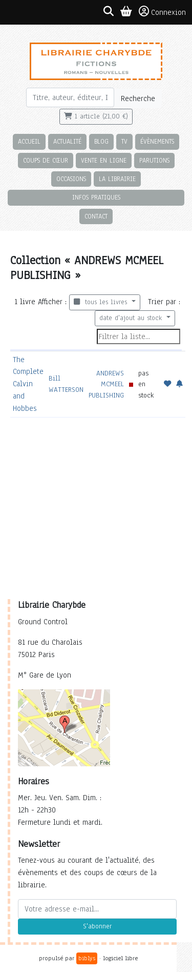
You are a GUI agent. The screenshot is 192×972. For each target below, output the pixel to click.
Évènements (157, 141)
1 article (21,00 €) (96, 116)
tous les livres (102, 302)
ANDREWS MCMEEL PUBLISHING (106, 384)
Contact (96, 216)
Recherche (138, 98)
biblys (86, 958)
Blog (101, 141)
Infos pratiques (96, 197)
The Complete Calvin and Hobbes (28, 383)
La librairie (117, 178)
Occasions (71, 178)
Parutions (154, 160)
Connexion (162, 11)
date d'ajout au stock (131, 318)
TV (124, 141)
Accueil (29, 141)
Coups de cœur (45, 160)
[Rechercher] (70, 97)
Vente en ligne (103, 160)
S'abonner (97, 926)
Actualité (67, 141)
